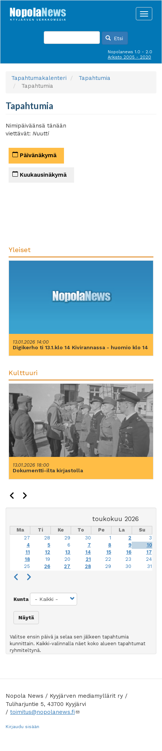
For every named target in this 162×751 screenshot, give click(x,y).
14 (88, 552)
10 (149, 545)
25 (27, 566)
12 (47, 552)
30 (88, 538)
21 (88, 559)
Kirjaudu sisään (22, 726)
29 (67, 538)
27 (27, 538)
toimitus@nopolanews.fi (45, 712)
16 (128, 552)
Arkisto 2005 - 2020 (129, 57)
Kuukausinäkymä (39, 174)
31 (149, 566)
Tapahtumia (94, 78)
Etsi (114, 38)
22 (108, 559)
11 (27, 552)
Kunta (20, 599)
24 (149, 559)
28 (47, 538)
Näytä (26, 617)
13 (67, 552)
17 (149, 552)
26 (47, 566)
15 (108, 552)
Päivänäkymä (34, 155)
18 (27, 559)
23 (128, 559)
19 (47, 559)
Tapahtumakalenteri (39, 78)
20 (67, 559)
